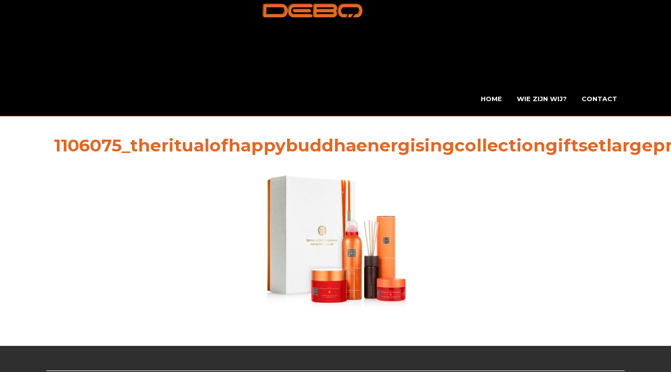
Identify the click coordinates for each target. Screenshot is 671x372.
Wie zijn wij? (542, 99)
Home (491, 99)
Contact (599, 99)
